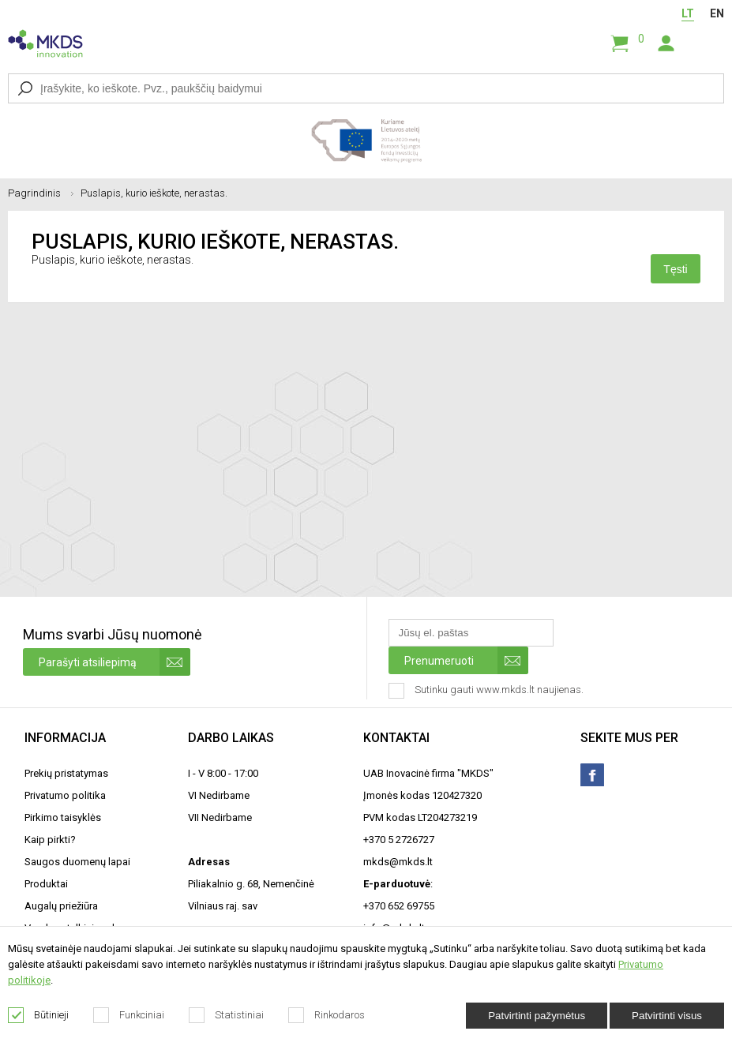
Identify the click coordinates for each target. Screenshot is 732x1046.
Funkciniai (129, 1015)
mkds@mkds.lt (398, 862)
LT (687, 13)
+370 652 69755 (398, 906)
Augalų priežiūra (61, 906)
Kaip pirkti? (50, 839)
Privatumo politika (65, 795)
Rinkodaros (327, 1015)
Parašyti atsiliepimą (114, 662)
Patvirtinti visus (667, 1016)
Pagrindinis (40, 193)
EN (717, 13)
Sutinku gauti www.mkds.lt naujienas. (488, 691)
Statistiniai (227, 1015)
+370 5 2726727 (398, 839)
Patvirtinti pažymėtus (536, 1016)
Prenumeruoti (466, 660)
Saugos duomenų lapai (77, 862)
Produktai (46, 884)
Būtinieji (38, 1015)
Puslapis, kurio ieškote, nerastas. (154, 193)
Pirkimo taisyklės (62, 817)
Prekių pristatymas (66, 773)
